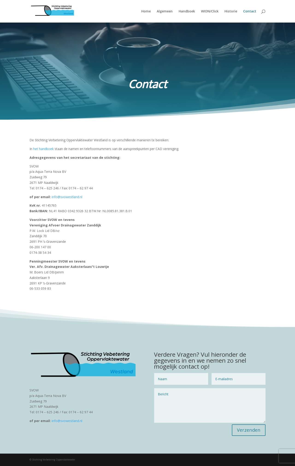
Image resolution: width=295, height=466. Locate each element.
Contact (249, 11)
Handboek (187, 11)
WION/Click (209, 11)
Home (146, 11)
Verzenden (248, 430)
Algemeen (165, 11)
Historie (230, 11)
